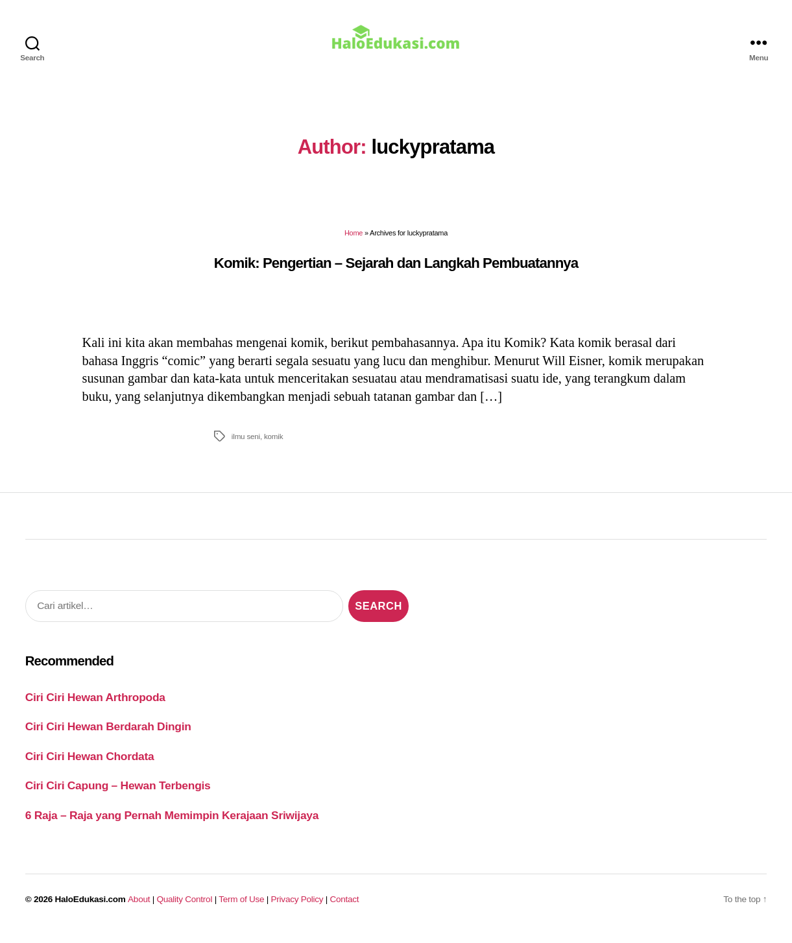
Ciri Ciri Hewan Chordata (89, 765)
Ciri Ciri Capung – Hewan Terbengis (118, 794)
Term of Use (241, 908)
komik (273, 445)
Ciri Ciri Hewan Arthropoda (95, 706)
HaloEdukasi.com (90, 908)
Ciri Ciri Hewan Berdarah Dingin (108, 735)
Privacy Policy (297, 908)
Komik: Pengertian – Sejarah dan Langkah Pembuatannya (396, 272)
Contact (344, 908)
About (139, 908)
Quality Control (184, 908)
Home (353, 242)
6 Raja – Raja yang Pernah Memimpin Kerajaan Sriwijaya (171, 824)
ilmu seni (246, 445)
